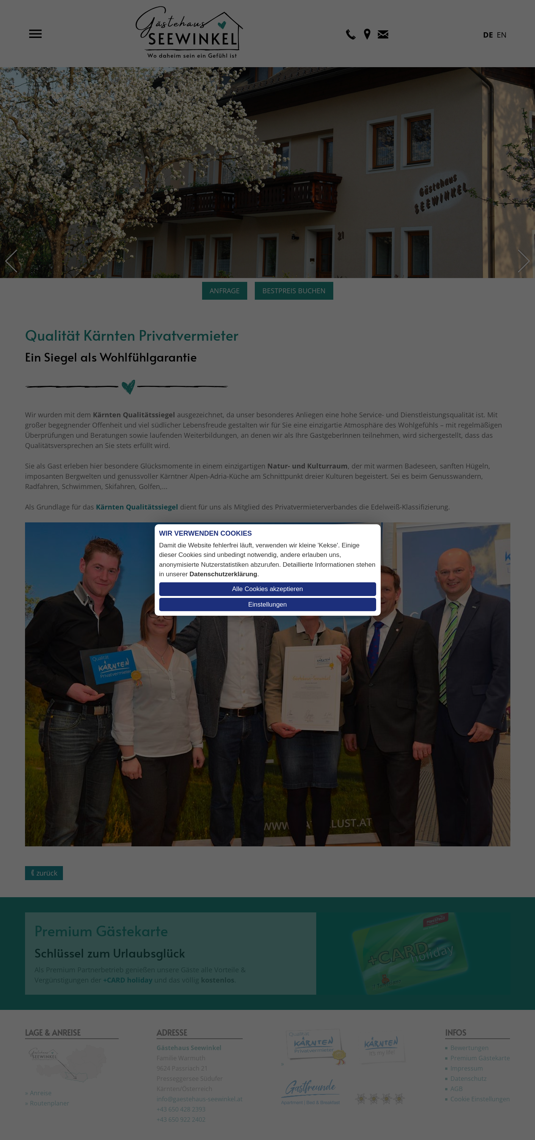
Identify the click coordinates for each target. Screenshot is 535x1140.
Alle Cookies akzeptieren (267, 589)
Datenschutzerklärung (223, 574)
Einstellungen (267, 604)
